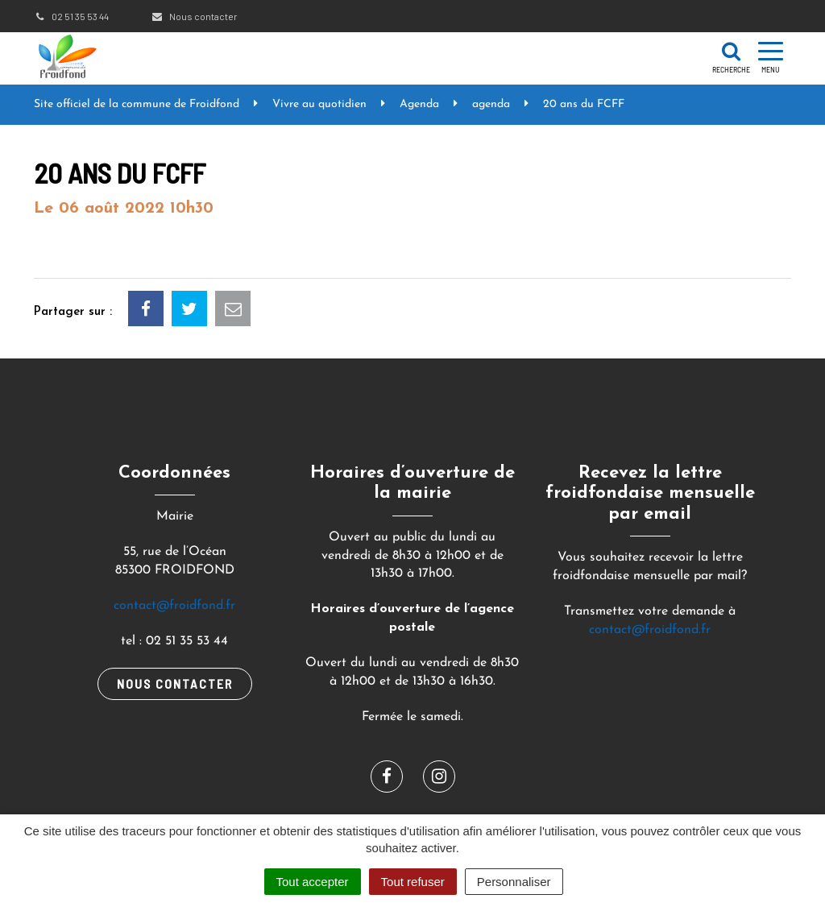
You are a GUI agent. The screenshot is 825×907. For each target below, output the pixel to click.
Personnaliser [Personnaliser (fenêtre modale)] (514, 881)
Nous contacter (194, 16)
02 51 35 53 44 (71, 16)
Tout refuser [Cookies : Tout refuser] (413, 881)
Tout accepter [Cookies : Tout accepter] (312, 881)
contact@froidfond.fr (174, 605)
